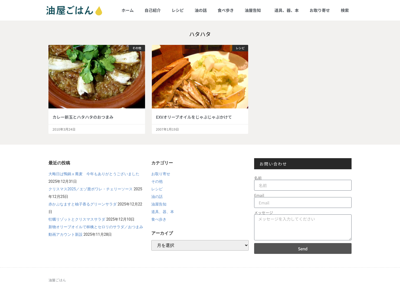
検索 (345, 10)
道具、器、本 (286, 10)
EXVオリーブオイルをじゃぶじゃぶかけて (194, 117)
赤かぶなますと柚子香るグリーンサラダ (82, 204)
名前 (258, 178)
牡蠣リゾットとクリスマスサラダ (76, 219)
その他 (157, 181)
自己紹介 (153, 10)
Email (259, 195)
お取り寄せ (320, 10)
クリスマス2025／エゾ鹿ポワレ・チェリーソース (90, 189)
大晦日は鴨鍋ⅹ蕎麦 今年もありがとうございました (93, 174)
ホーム (128, 10)
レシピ (178, 10)
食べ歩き (226, 10)
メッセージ (263, 212)
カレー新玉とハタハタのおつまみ (83, 117)
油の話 (201, 10)
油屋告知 (254, 10)
